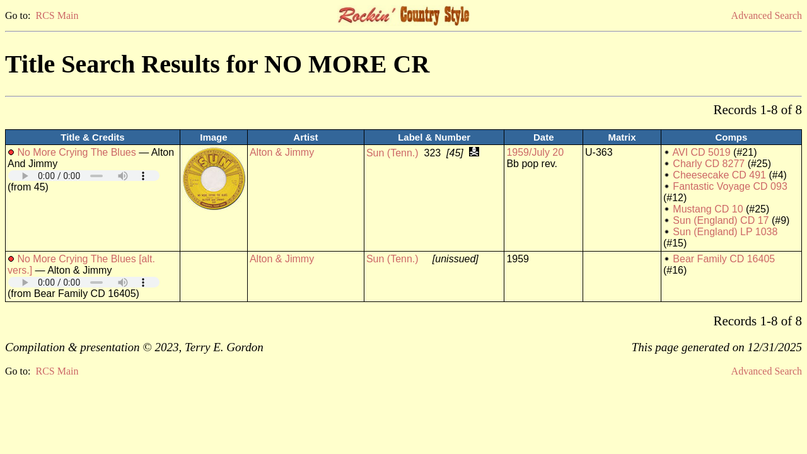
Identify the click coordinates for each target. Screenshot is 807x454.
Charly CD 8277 (709, 163)
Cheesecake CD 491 (719, 175)
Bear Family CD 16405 (724, 258)
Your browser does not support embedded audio (84, 175)
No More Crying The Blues (76, 152)
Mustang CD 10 (708, 209)
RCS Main (56, 15)
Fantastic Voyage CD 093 (730, 186)
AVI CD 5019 (701, 152)
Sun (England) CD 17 (721, 220)
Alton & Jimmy (282, 152)
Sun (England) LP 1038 (725, 231)
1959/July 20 (535, 152)
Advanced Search (766, 15)
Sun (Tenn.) (392, 153)
